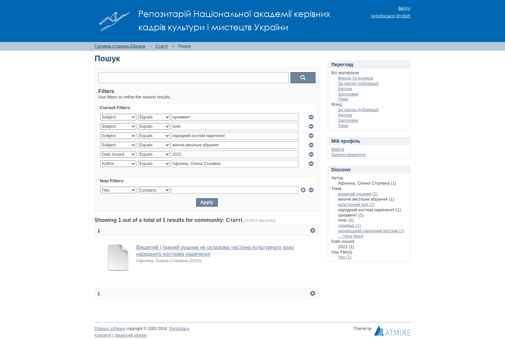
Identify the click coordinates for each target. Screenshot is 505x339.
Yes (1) (345, 256)
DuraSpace (179, 328)
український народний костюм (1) (371, 230)
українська (383, 16)
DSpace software (110, 328)
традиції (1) (349, 225)
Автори (345, 88)
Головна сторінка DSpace (120, 46)
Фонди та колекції (356, 78)
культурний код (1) (356, 204)
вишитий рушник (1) (358, 193)
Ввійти (404, 8)
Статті (162, 46)
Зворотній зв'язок (131, 335)
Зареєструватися (348, 154)
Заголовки (348, 93)
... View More (350, 236)
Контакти (103, 335)
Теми (343, 98)
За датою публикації (358, 83)
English (403, 16)
